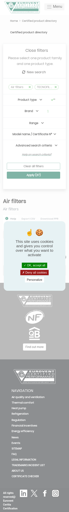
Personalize (34, 279)
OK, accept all (34, 265)
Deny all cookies (34, 272)
